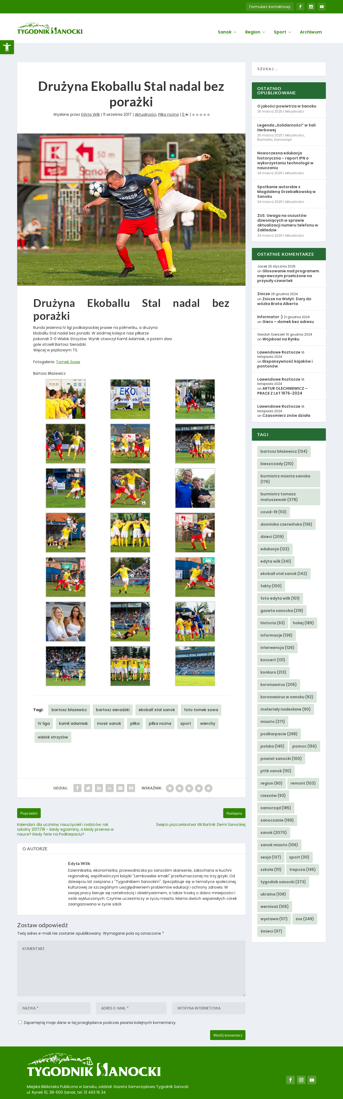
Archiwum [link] (311, 24)
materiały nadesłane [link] (285, 692)
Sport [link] (280, 24)
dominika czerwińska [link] (286, 507)
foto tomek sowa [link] (201, 693)
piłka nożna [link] (160, 707)
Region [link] (252, 24)
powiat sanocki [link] (281, 742)
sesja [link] (270, 840)
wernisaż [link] (274, 890)
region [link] (271, 766)
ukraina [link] (273, 877)
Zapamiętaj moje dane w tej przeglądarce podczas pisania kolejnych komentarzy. (100, 1005)
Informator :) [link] (270, 300)
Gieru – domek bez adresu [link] (288, 305)
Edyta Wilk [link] (90, 98)
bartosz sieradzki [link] (112, 693)
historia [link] (272, 606)
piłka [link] (135, 707)
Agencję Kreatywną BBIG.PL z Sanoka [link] (176, 1089)
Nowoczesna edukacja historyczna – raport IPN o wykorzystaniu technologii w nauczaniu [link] (285, 144)
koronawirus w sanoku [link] (287, 680)
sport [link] (185, 707)
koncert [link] (272, 643)
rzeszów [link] (273, 779)
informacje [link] (276, 618)
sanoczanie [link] (277, 803)
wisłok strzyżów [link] (53, 720)
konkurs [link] (273, 655)
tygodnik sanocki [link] (283, 865)
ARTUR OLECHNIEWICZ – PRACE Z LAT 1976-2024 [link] (282, 374)
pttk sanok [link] (276, 754)
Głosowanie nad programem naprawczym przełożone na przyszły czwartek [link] (288, 259)
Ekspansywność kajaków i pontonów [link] (285, 347)
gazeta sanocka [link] (281, 594)
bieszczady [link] (277, 447)
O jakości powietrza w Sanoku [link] (286, 89)
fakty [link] (271, 569)
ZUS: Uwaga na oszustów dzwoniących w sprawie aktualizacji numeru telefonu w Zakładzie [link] (287, 206)
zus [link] (305, 902)
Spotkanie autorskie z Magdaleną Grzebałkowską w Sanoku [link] (286, 175)
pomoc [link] (304, 729)
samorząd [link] (275, 791)
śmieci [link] (271, 914)
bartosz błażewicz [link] (69, 693)
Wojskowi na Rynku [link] (280, 322)
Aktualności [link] (145, 98)
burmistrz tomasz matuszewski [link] (279, 480)
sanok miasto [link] (279, 828)
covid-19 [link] (273, 495)
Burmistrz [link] (265, 123)
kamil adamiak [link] (73, 707)
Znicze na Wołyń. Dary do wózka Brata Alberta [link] (284, 285)
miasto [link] (272, 705)
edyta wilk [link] (275, 544)
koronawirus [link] (278, 668)
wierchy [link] (207, 707)
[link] (7, 47)
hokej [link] (303, 606)
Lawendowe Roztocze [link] (278, 335)
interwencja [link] (277, 631)
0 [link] (185, 98)
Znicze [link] (263, 277)
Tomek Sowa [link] (68, 345)
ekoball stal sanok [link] (157, 693)
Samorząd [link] (283, 123)
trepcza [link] (302, 853)
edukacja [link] (274, 532)
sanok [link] (273, 816)
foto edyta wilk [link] (280, 581)
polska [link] (272, 729)
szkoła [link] (271, 853)
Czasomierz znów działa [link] (286, 399)
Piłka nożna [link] (168, 98)
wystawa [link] (274, 902)
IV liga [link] (44, 707)
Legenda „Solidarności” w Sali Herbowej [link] (286, 111)
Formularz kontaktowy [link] (269, 6)
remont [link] (303, 766)
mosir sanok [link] (109, 707)
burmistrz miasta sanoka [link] (285, 462)
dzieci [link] (272, 520)
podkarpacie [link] (279, 717)
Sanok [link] (225, 24)
